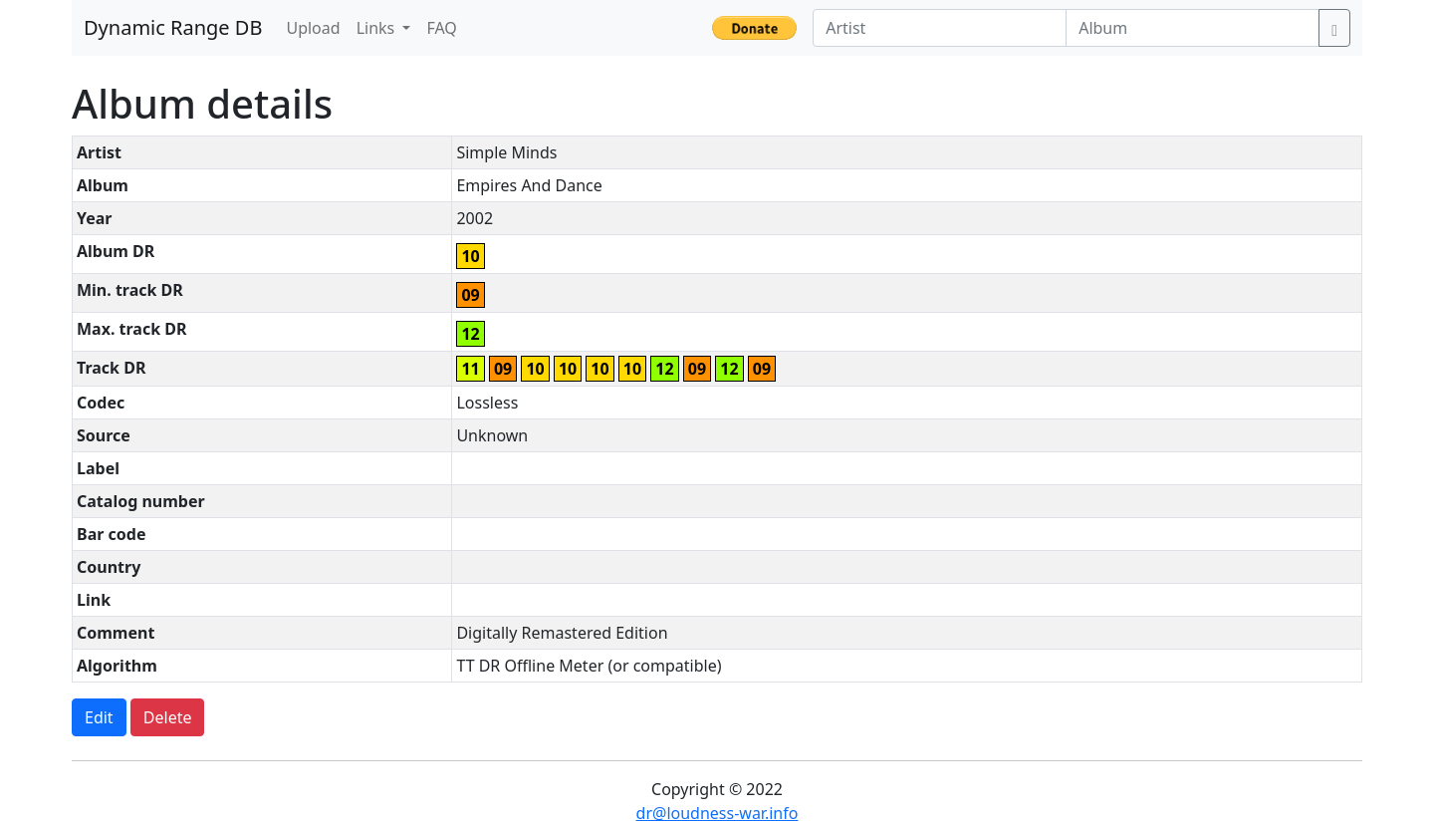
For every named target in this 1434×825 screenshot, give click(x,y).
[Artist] (940, 28)
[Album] (1192, 28)
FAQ (441, 28)
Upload (313, 28)
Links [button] (378, 28)
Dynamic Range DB (173, 27)
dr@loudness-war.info (717, 813)
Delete (167, 717)
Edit (99, 717)
